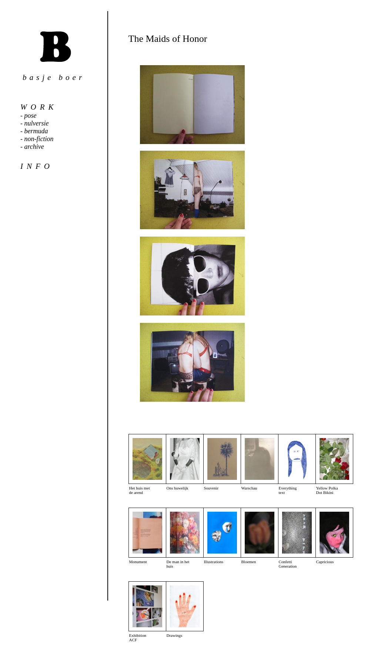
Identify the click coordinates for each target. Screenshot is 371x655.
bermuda (36, 131)
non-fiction (39, 139)
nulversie (36, 123)
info (36, 166)
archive (34, 146)
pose (30, 115)
